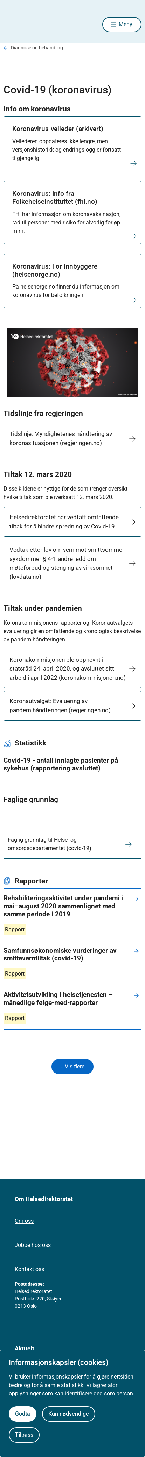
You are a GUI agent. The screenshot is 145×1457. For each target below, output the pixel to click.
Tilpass (24, 1434)
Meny (125, 24)
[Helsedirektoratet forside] (12, 25)
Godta (22, 1413)
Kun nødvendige (68, 1413)
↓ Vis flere (72, 1066)
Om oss (24, 1220)
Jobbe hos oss (33, 1245)
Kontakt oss (29, 1269)
